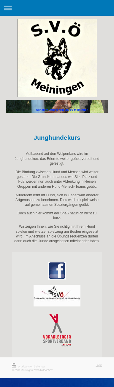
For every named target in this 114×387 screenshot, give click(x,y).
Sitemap (40, 366)
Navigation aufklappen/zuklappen (57, 7)
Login (99, 365)
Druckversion (23, 366)
